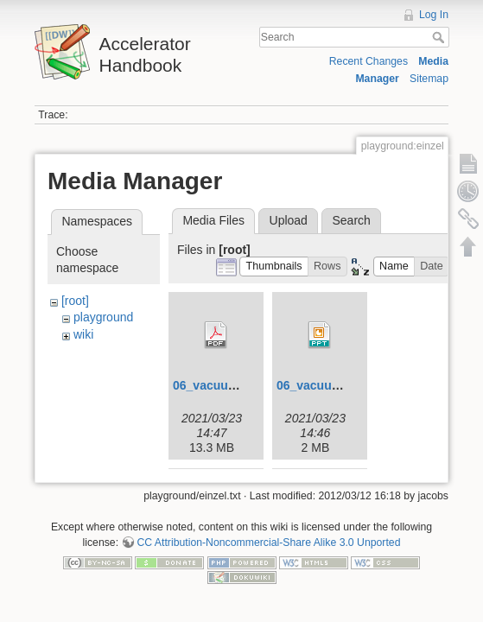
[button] (273, 266)
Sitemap (429, 79)
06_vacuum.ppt (320, 385)
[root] (75, 301)
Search (440, 37)
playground (103, 317)
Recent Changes (368, 61)
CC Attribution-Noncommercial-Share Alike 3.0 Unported (268, 542)
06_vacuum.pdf (217, 385)
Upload (289, 220)
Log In (433, 15)
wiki (83, 334)
